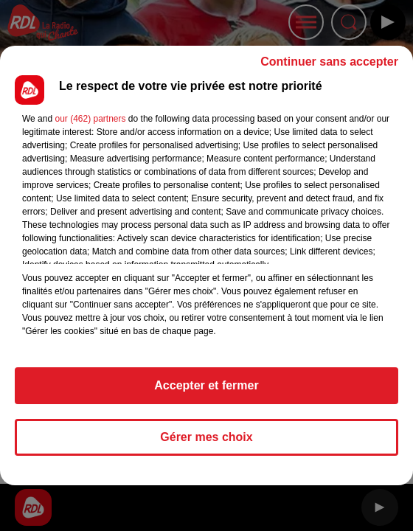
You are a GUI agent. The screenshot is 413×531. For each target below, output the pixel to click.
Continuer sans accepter (329, 61)
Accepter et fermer (206, 385)
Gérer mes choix (206, 437)
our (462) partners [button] (90, 119)
